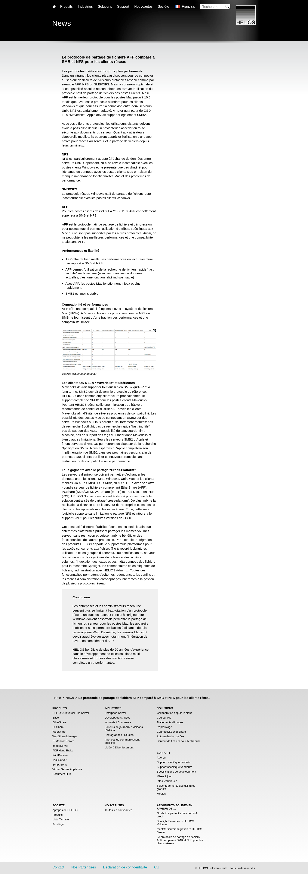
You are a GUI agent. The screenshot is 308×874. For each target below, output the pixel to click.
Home (56, 698)
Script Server (60, 764)
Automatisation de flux (170, 736)
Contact (58, 867)
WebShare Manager (64, 736)
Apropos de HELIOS (65, 810)
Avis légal (58, 824)
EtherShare (59, 722)
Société (163, 6)
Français (188, 6)
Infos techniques (167, 781)
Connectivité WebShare (171, 731)
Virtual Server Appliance (67, 769)
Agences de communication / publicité (122, 741)
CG (156, 867)
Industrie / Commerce (118, 722)
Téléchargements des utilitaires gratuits (176, 787)
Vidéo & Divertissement (119, 747)
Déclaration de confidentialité (125, 867)
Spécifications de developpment (176, 771)
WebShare (58, 731)
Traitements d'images (170, 722)
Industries (85, 6)
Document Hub (61, 774)
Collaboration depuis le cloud (174, 712)
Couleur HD (164, 717)
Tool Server (59, 759)
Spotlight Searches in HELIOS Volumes (175, 823)
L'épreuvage (164, 727)
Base (55, 717)
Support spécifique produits (174, 762)
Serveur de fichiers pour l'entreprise (179, 741)
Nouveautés (143, 6)
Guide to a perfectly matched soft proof (177, 815)
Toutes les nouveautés (118, 810)
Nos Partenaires (83, 867)
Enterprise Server (115, 712)
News (70, 698)
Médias (161, 793)
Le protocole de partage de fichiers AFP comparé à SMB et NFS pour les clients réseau (180, 840)
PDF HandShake (62, 750)
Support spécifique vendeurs (174, 767)
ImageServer (60, 745)
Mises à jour (164, 776)
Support (123, 6)
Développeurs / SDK (117, 717)
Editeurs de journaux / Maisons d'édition (124, 728)
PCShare (58, 727)
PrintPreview (60, 755)
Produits (57, 814)
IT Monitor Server (63, 741)
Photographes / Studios (119, 734)
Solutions (105, 6)
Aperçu (161, 757)
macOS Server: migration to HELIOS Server (179, 830)
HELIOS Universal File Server (70, 712)
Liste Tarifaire (60, 819)
